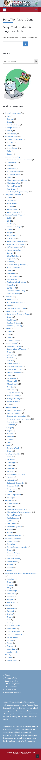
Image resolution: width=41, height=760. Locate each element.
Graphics (10, 200)
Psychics (10, 596)
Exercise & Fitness (14, 372)
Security (10, 564)
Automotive (11, 480)
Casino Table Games (14, 139)
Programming (12, 203)
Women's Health (13, 401)
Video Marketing (13, 294)
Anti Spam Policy (11, 678)
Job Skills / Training (14, 326)
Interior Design (12, 422)
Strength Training (13, 398)
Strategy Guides (13, 340)
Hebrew (10, 433)
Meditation (11, 378)
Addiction (11, 358)
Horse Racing (12, 148)
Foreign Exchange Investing (17, 547)
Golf (8, 620)
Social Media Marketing (16, 291)
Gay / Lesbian (12, 489)
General (10, 145)
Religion (10, 599)
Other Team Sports (14, 631)
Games (7, 334)
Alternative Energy (14, 346)
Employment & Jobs (12, 311)
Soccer (9, 154)
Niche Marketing (13, 276)
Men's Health (12, 381)
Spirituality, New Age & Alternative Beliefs (21, 573)
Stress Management (14, 527)
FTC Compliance (11, 687)
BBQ (9, 221)
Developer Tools (13, 448)
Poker (9, 151)
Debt (9, 165)
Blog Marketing (13, 256)
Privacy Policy (10, 690)
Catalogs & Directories (15, 483)
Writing (10, 497)
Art (8, 116)
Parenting (10, 471)
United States (12, 660)
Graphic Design (13, 553)
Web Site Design (13, 212)
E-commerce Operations (16, 264)
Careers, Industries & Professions (19, 160)
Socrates (25, 754)
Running (10, 640)
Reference (9, 477)
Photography (12, 133)
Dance (9, 122)
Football (10, 142)
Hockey (10, 623)
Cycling (10, 614)
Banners (10, 253)
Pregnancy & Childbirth (16, 474)
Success (10, 529)
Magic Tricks (12, 128)
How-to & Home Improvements (19, 419)
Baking (9, 218)
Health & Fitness (11, 355)
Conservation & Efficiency (17, 349)
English (9, 430)
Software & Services (12, 538)
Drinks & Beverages (14, 227)
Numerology (12, 591)
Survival (10, 532)
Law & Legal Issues (14, 495)
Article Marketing (14, 250)
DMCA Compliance (12, 684)
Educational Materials (15, 302)
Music (9, 131)
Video (9, 570)
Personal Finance (13, 186)
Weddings (11, 425)
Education (8, 296)
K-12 (9, 305)
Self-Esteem (11, 524)
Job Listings (11, 320)
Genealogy (11, 462)
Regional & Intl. (12, 235)
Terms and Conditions (13, 692)
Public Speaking (13, 518)
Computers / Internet (13, 195)
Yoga (9, 404)
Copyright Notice (11, 681)
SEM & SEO (11, 288)
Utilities (10, 567)
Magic (9, 588)
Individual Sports (13, 626)
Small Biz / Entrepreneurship (17, 192)
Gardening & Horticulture (16, 416)
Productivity (12, 562)
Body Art (10, 119)
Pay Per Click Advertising (16, 282)
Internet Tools (12, 556)
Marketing (11, 273)
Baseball (10, 611)
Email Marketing (13, 267)
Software (10, 206)
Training (10, 646)
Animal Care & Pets (14, 410)
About (7, 675)
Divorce (10, 457)
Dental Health (12, 363)
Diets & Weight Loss (14, 369)
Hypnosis (10, 585)
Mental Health (12, 384)
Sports (7, 605)
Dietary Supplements (15, 366)
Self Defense (12, 521)
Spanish (10, 439)
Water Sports (12, 649)
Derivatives (11, 168)
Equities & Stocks (13, 171)
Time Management (14, 535)
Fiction (7, 328)
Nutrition (10, 387)
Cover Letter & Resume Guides (18, 314)
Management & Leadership (17, 180)
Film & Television (13, 125)
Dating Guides (12, 503)
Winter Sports (12, 652)
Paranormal (11, 594)
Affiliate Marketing (14, 247)
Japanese (10, 436)
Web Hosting (12, 209)
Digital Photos (12, 541)
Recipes (10, 232)
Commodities (12, 163)
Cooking (10, 224)
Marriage (10, 468)
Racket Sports (12, 637)
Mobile (7, 445)
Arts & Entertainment (13, 113)
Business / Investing (12, 157)
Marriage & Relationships (16, 509)
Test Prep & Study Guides (16, 308)
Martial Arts (11, 628)
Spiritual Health (13, 395)
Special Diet (11, 238)
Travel (7, 655)
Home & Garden (11, 407)
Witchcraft (11, 602)
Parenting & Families (12, 454)
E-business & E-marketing (14, 244)
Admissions (11, 299)
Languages (9, 428)
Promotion (11, 285)
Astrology (11, 579)
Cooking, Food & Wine (13, 215)
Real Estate (11, 189)
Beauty (9, 361)
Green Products (11, 343)
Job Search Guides (14, 323)
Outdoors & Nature (14, 634)
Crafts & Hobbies (13, 413)
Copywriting (12, 259)
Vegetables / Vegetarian (16, 241)
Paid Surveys (12, 279)
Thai (8, 442)
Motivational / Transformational (19, 512)
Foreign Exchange (13, 174)
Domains (10, 262)
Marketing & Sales (14, 183)
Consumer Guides (13, 486)
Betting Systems (11, 136)
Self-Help (8, 500)
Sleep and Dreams (13, 393)
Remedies (10, 390)
